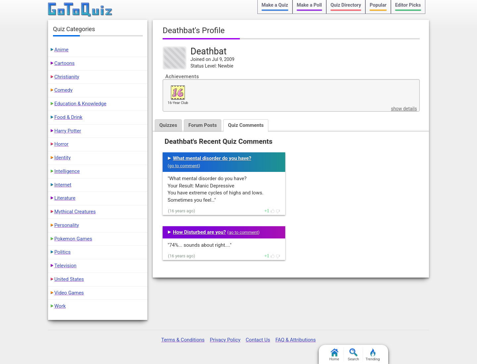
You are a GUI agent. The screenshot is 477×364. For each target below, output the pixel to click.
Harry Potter (67, 131)
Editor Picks (408, 5)
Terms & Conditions (183, 340)
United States (69, 279)
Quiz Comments (246, 125)
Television (65, 266)
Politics (62, 252)
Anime (61, 50)
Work (60, 306)
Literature (65, 198)
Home (334, 354)
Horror (61, 144)
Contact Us (258, 340)
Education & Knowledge (80, 104)
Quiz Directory (346, 5)
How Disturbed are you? (199, 232)
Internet (62, 185)
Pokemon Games (73, 239)
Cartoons (64, 63)
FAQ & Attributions (295, 340)
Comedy (63, 90)
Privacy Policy (225, 340)
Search (353, 354)
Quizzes (168, 125)
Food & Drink (68, 117)
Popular (378, 5)
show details (404, 108)
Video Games (69, 293)
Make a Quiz (275, 5)
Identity (62, 158)
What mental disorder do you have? (212, 158)
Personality (66, 225)
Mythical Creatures (75, 212)
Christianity (66, 77)
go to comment (184, 165)
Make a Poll (309, 5)
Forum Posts (202, 125)
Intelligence (67, 171)
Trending (373, 354)
